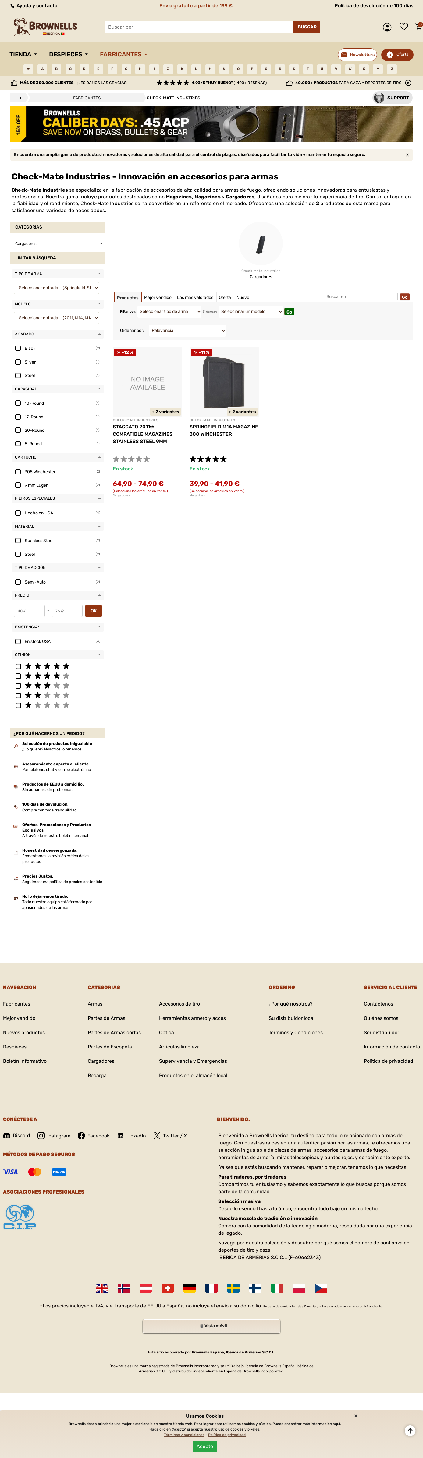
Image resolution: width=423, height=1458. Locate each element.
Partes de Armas (106, 1018)
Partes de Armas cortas (114, 1032)
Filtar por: (128, 312)
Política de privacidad (388, 1061)
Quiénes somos (381, 1018)
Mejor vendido (19, 1018)
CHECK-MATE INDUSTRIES (135, 420)
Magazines (179, 197)
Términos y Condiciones (296, 1032)
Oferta (402, 54)
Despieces (65, 54)
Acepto (205, 1446)
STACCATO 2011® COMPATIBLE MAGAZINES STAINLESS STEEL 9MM (142, 434)
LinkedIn (131, 1135)
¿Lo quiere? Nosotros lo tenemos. (52, 749)
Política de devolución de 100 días (374, 6)
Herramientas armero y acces (192, 1018)
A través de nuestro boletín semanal (55, 835)
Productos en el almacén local (193, 1075)
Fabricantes (121, 54)
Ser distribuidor (381, 1032)
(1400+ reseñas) (229, 82)
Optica (166, 1032)
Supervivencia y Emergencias (193, 1061)
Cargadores (240, 197)
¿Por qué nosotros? (291, 1004)
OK (94, 611)
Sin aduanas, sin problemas (47, 789)
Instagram (53, 1135)
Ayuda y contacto (33, 6)
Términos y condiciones (184, 1435)
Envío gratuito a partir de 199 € (196, 6)
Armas (95, 1004)
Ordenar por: (132, 330)
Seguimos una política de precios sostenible (62, 881)
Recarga (97, 1075)
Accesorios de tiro (179, 1004)
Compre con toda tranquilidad (49, 810)
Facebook (93, 1135)
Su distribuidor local (292, 1018)
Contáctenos (378, 1004)
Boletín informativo (25, 1061)
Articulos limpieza (179, 1047)
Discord (16, 1135)
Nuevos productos (24, 1032)
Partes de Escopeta (110, 1047)
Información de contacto (392, 1047)
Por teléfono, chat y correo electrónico (56, 769)
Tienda (20, 54)
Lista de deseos (405, 27)
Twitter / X (170, 1135)
